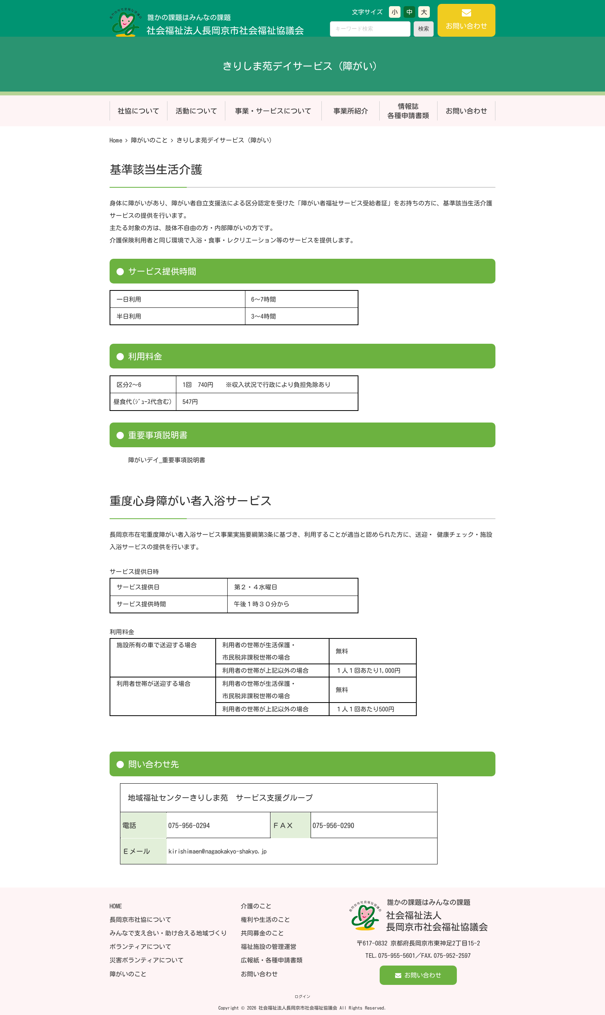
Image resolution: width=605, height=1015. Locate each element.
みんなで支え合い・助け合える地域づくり (168, 933)
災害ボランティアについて (147, 960)
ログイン (302, 996)
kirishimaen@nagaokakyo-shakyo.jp (217, 851)
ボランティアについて (140, 947)
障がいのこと (149, 140)
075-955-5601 (396, 955)
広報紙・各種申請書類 (271, 960)
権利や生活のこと (265, 919)
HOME (116, 906)
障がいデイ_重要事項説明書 (166, 460)
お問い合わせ (259, 974)
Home (116, 140)
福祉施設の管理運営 (268, 947)
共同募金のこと (262, 933)
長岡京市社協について (140, 919)
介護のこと (256, 906)
